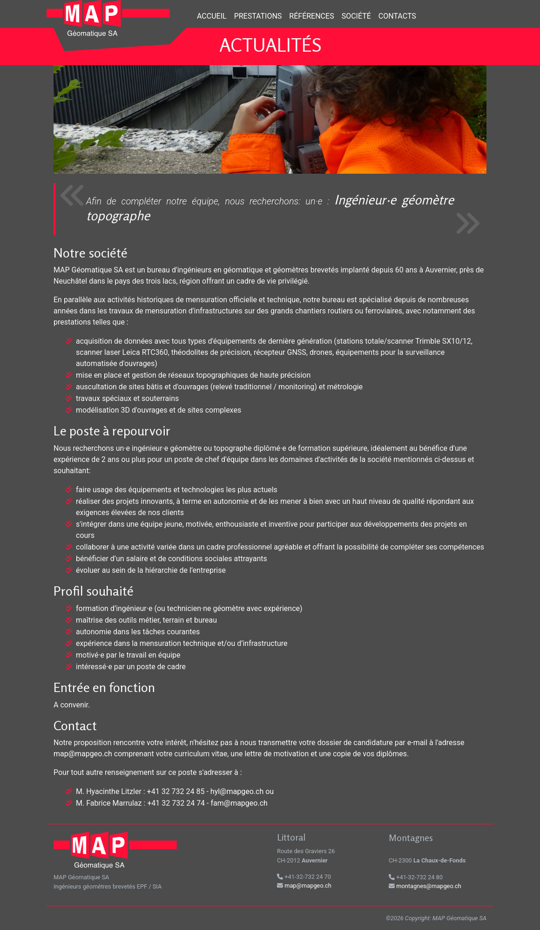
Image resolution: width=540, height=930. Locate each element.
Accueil (212, 16)
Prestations (258, 16)
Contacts (397, 16)
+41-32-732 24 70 (304, 876)
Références (311, 16)
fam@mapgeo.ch (238, 803)
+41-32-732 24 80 (416, 877)
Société (356, 16)
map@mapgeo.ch (83, 753)
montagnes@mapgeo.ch (428, 885)
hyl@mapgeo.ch (236, 791)
